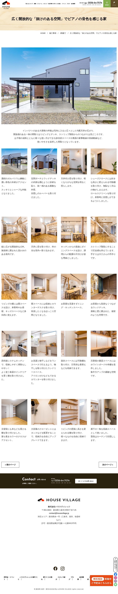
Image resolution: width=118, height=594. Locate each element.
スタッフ (45, 3)
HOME (43, 33)
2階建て (63, 33)
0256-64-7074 (93, 3)
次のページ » (107, 465)
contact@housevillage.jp (59, 513)
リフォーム (39, 3)
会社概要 (73, 3)
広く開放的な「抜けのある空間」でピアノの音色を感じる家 (93, 33)
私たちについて (29, 3)
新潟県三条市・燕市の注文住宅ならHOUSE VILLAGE (53, 589)
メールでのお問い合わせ (87, 481)
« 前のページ (10, 465)
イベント (64, 3)
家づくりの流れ (57, 3)
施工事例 (50, 3)
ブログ (68, 3)
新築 (35, 3)
